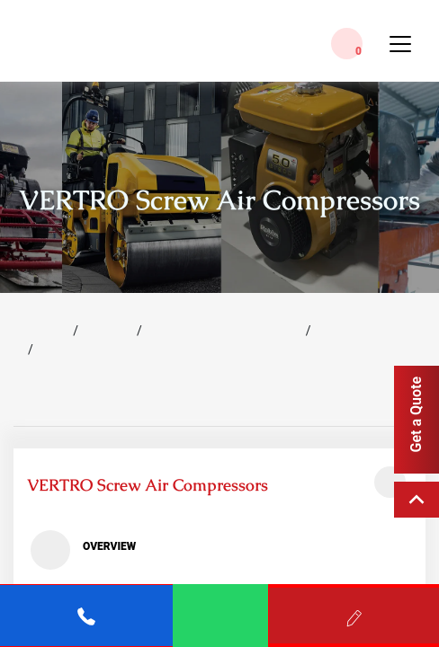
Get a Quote (416, 414)
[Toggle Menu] (400, 51)
